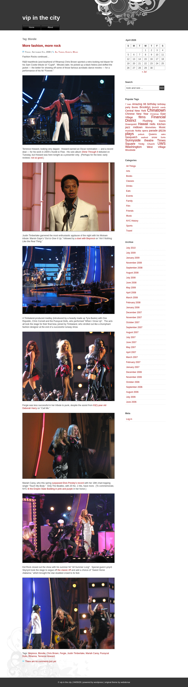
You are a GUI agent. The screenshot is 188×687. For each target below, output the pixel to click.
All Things (59, 52)
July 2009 (130, 253)
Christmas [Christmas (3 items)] (154, 114)
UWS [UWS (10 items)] (162, 143)
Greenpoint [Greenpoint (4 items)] (131, 124)
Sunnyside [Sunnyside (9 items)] (133, 140)
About (50, 27)
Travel (129, 230)
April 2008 (131, 292)
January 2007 (133, 367)
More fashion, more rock (41, 46)
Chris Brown (53, 653)
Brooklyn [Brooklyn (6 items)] (145, 107)
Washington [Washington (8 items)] (133, 147)
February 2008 (133, 302)
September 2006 (134, 387)
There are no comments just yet (40, 661)
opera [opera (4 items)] (145, 130)
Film (128, 206)
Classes (130, 181)
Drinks (129, 186)
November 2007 (134, 317)
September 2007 (134, 327)
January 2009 (133, 257)
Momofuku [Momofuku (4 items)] (150, 127)
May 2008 (131, 287)
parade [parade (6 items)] (153, 130)
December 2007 (134, 312)
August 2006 (132, 392)
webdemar (125, 682)
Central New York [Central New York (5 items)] (135, 110)
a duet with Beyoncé (85, 238)
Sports (129, 225)
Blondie (41, 653)
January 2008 (133, 307)
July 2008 (130, 277)
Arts (128, 171)
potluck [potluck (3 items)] (141, 134)
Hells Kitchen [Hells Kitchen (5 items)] (158, 124)
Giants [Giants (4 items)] (162, 121)
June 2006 (131, 402)
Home (31, 27)
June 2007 (131, 342)
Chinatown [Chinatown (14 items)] (156, 110)
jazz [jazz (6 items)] (127, 127)
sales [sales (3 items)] (163, 134)
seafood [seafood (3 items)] (144, 137)
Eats (128, 191)
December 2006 (134, 372)
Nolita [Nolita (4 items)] (138, 130)
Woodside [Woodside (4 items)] (130, 150)
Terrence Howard (46, 656)
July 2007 (130, 337)
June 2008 (131, 282)
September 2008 (134, 267)
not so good (37, 158)
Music (75, 52)
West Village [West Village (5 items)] (156, 146)
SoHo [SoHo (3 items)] (163, 137)
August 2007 (132, 332)
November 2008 (134, 262)
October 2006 (133, 382)
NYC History (132, 220)
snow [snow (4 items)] (154, 137)
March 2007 (132, 357)
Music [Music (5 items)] (162, 127)
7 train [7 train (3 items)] (128, 104)
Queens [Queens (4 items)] (153, 134)
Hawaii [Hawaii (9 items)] (143, 124)
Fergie (63, 653)
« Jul (144, 72)
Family (129, 201)
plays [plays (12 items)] (129, 134)
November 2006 (134, 377)
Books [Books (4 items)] (135, 107)
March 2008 (132, 297)
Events (69, 52)
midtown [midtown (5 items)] (137, 127)
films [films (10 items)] (142, 117)
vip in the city (41, 17)
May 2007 (131, 347)
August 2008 (132, 272)
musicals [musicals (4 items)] (129, 130)
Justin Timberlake (75, 653)
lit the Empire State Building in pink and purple (50, 489)
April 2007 (131, 352)
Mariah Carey (92, 653)
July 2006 (130, 397)
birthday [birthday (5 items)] (151, 104)
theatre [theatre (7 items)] (148, 140)
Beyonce (32, 653)
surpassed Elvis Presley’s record (68, 483)
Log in (129, 419)
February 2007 (133, 362)
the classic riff (64, 570)
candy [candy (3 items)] (163, 107)
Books (129, 176)
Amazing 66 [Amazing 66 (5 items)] (139, 104)
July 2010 (130, 248)
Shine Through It (90, 152)
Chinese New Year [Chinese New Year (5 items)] (136, 113)
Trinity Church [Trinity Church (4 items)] (146, 144)
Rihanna (32, 656)
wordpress (98, 682)
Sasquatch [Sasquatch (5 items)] (131, 137)
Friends (129, 211)
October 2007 (133, 322)
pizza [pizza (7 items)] (162, 130)
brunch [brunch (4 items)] (155, 107)
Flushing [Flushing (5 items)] (147, 120)
